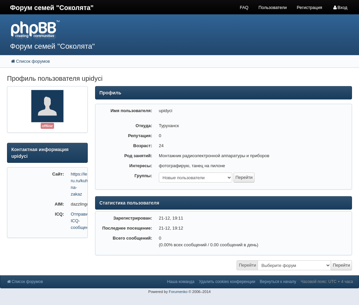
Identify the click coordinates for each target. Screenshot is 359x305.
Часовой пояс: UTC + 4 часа (327, 281)
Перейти (247, 265)
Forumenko (178, 292)
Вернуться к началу (278, 281)
